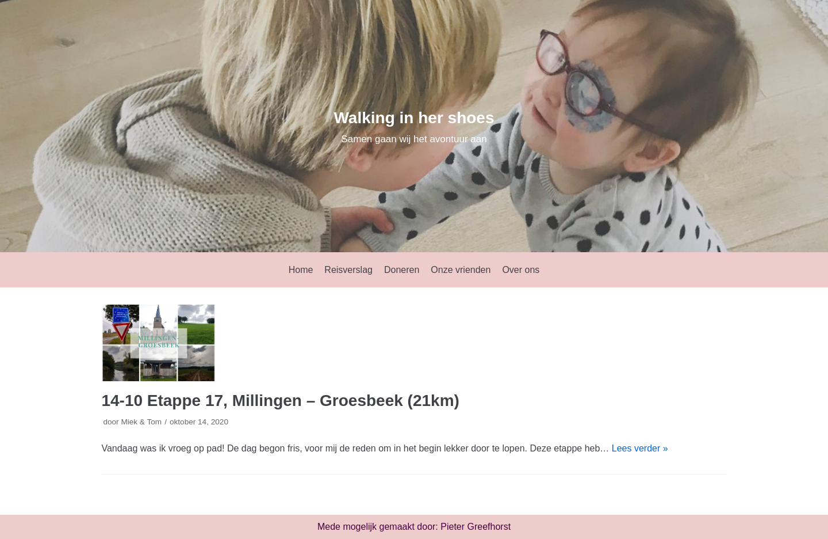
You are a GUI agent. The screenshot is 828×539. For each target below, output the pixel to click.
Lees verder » (640, 448)
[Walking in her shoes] (414, 126)
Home (301, 270)
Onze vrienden (460, 270)
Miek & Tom (141, 421)
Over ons (520, 270)
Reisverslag (348, 270)
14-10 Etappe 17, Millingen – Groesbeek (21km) (280, 400)
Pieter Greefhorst (475, 527)
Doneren (401, 270)
